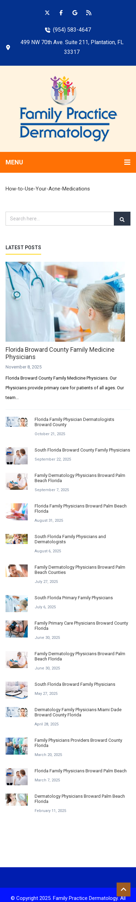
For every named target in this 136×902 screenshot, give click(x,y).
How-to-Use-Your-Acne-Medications (48, 189)
